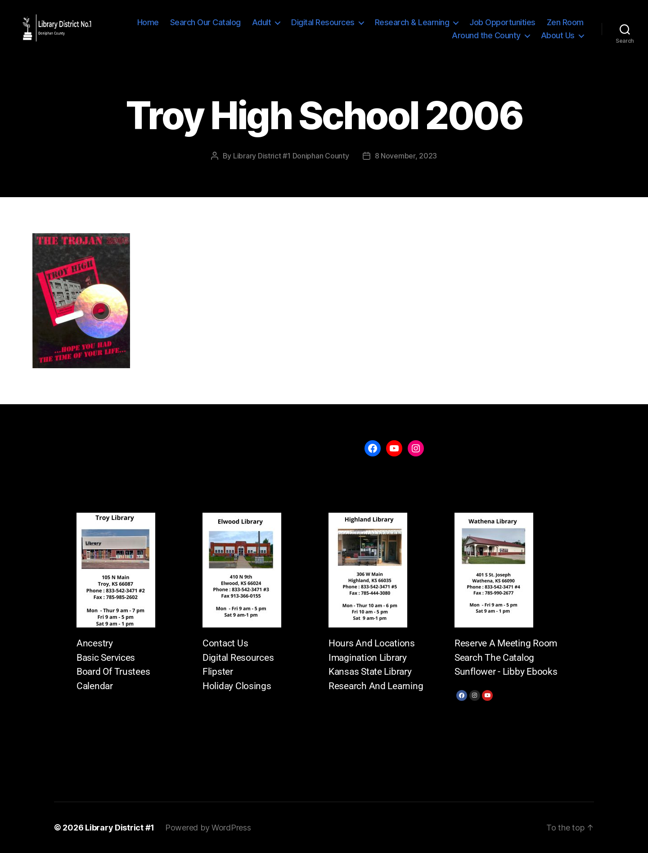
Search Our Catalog (205, 22)
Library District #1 (119, 827)
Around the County (486, 35)
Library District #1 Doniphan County (291, 155)
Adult (261, 22)
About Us (558, 35)
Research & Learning (412, 22)
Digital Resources (323, 22)
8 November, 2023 (406, 155)
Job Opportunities (502, 22)
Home (148, 22)
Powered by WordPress (208, 827)
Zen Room (565, 22)
